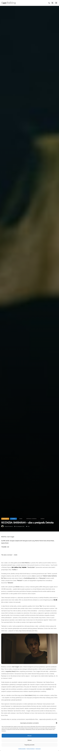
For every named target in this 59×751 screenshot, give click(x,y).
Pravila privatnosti (30, 748)
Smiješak (24, 567)
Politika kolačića (22, 748)
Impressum (38, 748)
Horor (20, 518)
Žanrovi (42, 518)
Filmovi (13, 518)
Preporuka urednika (31, 518)
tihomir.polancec (9, 526)
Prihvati (29, 735)
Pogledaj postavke (29, 745)
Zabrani (29, 740)
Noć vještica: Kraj (16, 567)
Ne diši (55, 600)
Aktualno (5, 518)
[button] (56, 723)
